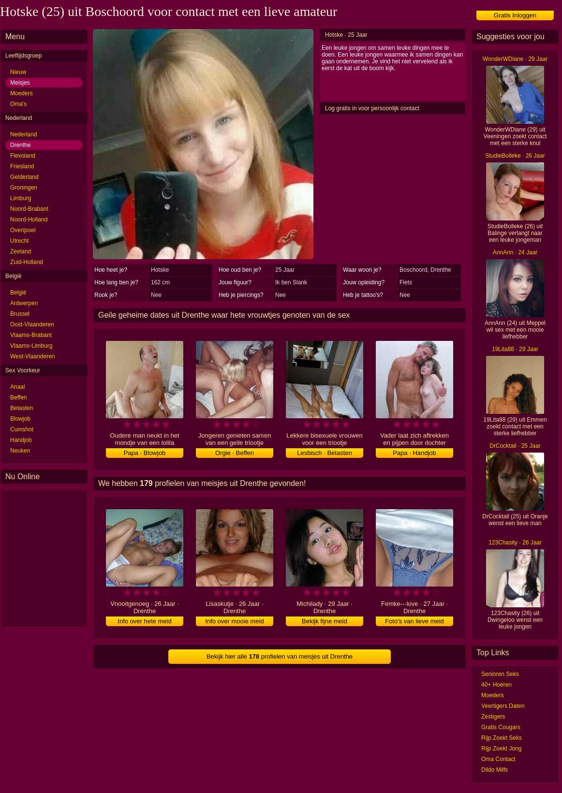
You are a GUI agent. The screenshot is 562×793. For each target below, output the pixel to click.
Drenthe (20, 145)
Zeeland (20, 251)
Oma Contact (498, 759)
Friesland (22, 166)
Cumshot (21, 429)
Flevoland (22, 155)
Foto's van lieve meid (414, 621)
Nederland (23, 134)
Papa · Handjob (414, 452)
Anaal (17, 386)
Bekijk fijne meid (324, 621)
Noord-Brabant (29, 209)
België (18, 292)
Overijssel (23, 230)
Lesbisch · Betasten (324, 452)
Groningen (23, 187)
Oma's (18, 104)
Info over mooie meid (234, 621)
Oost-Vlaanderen (32, 324)
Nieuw (18, 72)
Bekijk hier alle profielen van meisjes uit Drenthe (280, 656)
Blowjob (20, 418)
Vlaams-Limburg (31, 345)
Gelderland (24, 177)
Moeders (21, 93)
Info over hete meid (144, 621)
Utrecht (19, 240)
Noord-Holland (28, 219)
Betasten (21, 408)
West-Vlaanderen (32, 356)
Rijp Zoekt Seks (501, 737)
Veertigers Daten (502, 706)
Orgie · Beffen (234, 452)
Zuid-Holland (26, 262)
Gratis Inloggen (515, 15)
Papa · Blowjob (145, 452)
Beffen (18, 397)
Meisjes (20, 82)
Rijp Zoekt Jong (501, 748)
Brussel (20, 313)
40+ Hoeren (496, 684)
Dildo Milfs (494, 769)
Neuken (20, 450)
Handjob (21, 440)
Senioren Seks (500, 674)
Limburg (20, 198)
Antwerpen (24, 303)
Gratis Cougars (500, 727)
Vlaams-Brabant (31, 335)
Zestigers (493, 716)
